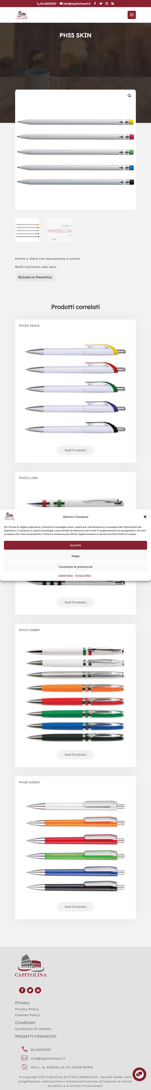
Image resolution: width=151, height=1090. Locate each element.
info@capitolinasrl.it (48, 1058)
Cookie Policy (65, 575)
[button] (145, 517)
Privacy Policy (83, 575)
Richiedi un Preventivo (35, 277)
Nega (76, 556)
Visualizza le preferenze (76, 567)
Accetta (75, 545)
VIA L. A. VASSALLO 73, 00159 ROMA (62, 1067)
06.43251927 (41, 1050)
